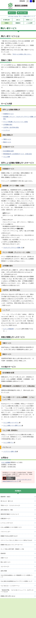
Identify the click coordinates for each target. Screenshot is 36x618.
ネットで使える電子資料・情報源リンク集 (12, 549)
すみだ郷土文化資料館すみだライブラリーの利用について (16, 581)
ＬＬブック (6, 130)
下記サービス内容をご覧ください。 (22, 54)
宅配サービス (7, 139)
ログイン (12, 12)
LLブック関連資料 (8, 329)
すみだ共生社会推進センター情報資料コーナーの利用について (16, 576)
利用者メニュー (29, 19)
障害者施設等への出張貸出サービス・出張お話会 (17, 154)
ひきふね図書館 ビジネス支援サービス (11, 527)
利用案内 (7, 23)
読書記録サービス (5, 518)
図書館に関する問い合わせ (8, 596)
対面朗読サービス (8, 113)
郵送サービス (7, 142)
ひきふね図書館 (5, 462)
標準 (28, 1)
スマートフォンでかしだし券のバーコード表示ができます (16, 540)
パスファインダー (5, 531)
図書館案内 (18, 23)
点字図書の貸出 (7, 124)
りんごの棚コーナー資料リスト (12, 425)
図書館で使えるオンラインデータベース (12, 544)
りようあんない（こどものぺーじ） (10, 585)
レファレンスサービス (7, 523)
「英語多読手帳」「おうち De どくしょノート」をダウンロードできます (17, 590)
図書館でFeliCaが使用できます (9, 536)
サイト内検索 (23, 16)
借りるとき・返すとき (7, 501)
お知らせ (18, 19)
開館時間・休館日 (5, 496)
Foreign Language (14, 16)
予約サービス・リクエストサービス (10, 505)
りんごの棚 (6, 156)
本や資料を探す (6, 19)
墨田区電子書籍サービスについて (10, 514)
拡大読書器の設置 (8, 151)
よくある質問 (29, 23)
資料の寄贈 (4, 571)
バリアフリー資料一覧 (9, 451)
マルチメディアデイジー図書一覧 (13, 247)
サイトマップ (32, 16)
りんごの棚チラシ (8, 442)
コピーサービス (5, 566)
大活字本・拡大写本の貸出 (11, 127)
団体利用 (3, 553)
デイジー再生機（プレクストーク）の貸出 (15, 121)
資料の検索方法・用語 (7, 509)
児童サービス (4, 557)
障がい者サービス (5, 562)
